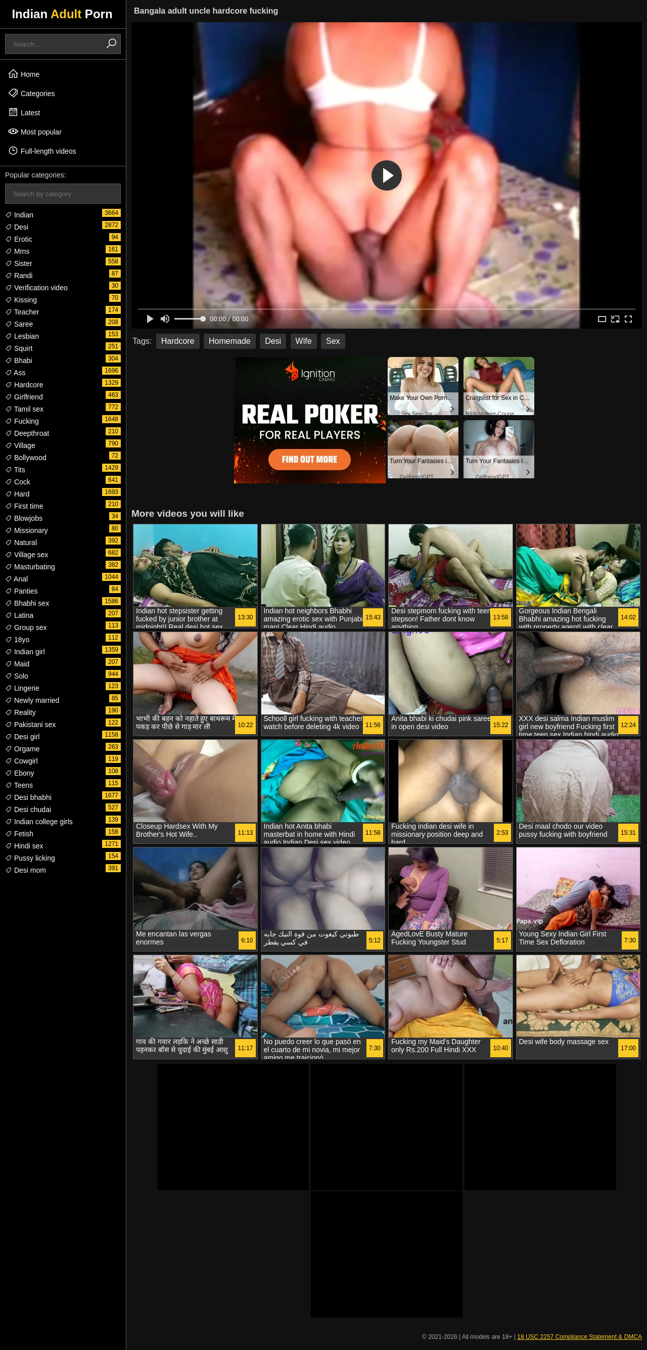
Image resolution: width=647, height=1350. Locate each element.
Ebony (19, 773)
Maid (17, 664)
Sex (333, 341)
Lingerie (22, 688)
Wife (304, 341)
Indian (19, 215)
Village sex (26, 555)
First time (24, 506)
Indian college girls (39, 822)
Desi (16, 227)
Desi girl (22, 737)
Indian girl (25, 652)
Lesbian (22, 336)
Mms (17, 251)
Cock (17, 482)
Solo (16, 676)
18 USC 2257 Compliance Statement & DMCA (579, 1336)
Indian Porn (62, 14)
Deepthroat (27, 433)
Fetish (19, 834)
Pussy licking (30, 858)
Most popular (35, 131)
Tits (15, 470)
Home (23, 73)
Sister (18, 263)
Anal (16, 579)
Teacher (22, 312)
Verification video (36, 288)
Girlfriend (24, 397)
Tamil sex (24, 409)
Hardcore (24, 385)
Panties (21, 591)
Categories (31, 93)
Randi (18, 276)
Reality (20, 712)
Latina (19, 615)
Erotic (18, 239)
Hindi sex (24, 846)
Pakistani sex (30, 725)
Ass (15, 373)
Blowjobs (23, 518)
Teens (19, 785)
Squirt (18, 348)
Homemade (230, 341)
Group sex (26, 627)
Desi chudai (28, 809)
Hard (17, 494)
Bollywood (26, 458)
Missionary (26, 530)
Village (20, 445)
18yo (17, 640)
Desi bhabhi (28, 797)
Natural (21, 542)
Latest (24, 112)
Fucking (22, 421)
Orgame (22, 749)
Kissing (21, 300)
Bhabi (18, 360)
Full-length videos (42, 150)
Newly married (32, 700)
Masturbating (30, 567)
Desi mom (25, 870)
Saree (19, 324)
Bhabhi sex (27, 603)
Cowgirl (21, 761)
